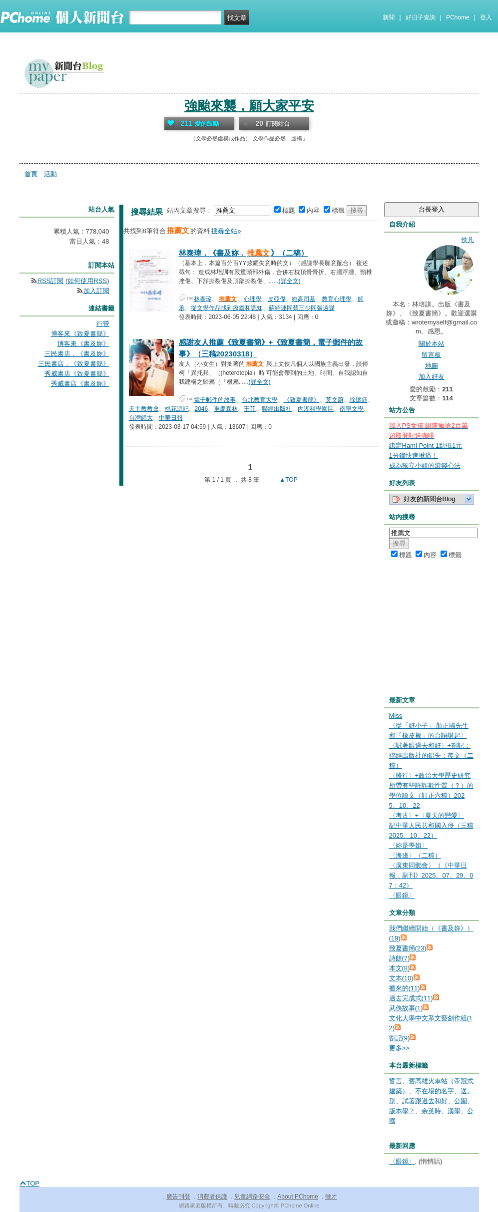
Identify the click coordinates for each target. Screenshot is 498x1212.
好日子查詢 (421, 17)
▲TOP (288, 479)
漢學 (454, 1111)
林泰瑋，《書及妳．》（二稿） (243, 253)
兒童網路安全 (252, 1196)
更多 (399, 1048)
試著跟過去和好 (425, 1101)
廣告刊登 (178, 1196)
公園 (460, 1101)
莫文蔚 (335, 399)
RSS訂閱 (50, 281)
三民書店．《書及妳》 (76, 353)
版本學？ (402, 1111)
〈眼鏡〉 (402, 895)
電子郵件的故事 (215, 399)
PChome (458, 17)
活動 (50, 174)
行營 (102, 323)
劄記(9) (399, 1038)
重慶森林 (226, 408)
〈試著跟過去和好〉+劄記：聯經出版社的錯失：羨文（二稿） (431, 755)
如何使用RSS (87, 281)
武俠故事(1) (406, 1008)
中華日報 (171, 417)
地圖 (431, 365)
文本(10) (401, 978)
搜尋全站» (226, 231)
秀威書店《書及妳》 (80, 383)
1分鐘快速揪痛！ (413, 455)
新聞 (389, 17)
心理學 (253, 299)
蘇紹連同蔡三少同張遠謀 (302, 307)
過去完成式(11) (411, 998)
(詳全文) (290, 281)
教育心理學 (337, 299)
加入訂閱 (96, 291)
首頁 (30, 174)
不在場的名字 (434, 1091)
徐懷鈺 (359, 399)
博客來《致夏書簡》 (80, 333)
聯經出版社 (277, 408)
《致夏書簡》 (302, 399)
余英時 (431, 1111)
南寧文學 (352, 408)
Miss (396, 715)
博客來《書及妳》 (83, 343)
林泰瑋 (203, 299)
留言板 (431, 354)
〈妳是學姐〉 (408, 845)
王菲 (250, 408)
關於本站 (432, 343)
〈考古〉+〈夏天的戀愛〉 (427, 815)
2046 (201, 408)
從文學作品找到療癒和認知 (227, 307)
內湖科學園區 (316, 408)
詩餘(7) (399, 958)
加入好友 (432, 376)
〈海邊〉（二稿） (415, 855)
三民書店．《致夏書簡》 (73, 363)
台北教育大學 (260, 399)
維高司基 (304, 299)
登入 (486, 17)
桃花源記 (177, 408)
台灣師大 (141, 417)
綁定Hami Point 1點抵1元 (426, 445)
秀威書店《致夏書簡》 (76, 373)
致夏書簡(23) (408, 948)
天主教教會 (144, 408)
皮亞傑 (277, 299)
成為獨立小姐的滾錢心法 (425, 465)
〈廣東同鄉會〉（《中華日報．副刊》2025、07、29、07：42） (431, 875)
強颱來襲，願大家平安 (249, 105)
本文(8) (399, 968)
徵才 (331, 1196)
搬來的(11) (404, 988)
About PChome (297, 1196)
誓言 (395, 1081)
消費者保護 (212, 1196)
